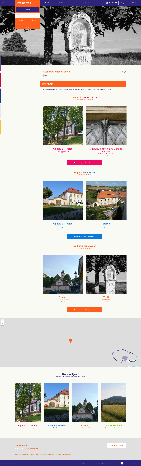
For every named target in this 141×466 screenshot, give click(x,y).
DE (116, 3)
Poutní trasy (88, 3)
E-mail (21, 20)
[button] (70, 341)
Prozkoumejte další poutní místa (84, 163)
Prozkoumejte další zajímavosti (84, 310)
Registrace (124, 3)
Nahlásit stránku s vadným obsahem (27, 24)
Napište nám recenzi (116, 445)
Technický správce (83, 463)
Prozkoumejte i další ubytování (84, 236)
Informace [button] (100, 3)
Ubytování (60, 3)
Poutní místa (48, 3)
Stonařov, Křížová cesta (56, 71)
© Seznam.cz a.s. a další (136, 366)
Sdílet (34, 20)
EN (110, 3)
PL (113, 3)
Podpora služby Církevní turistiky (103, 463)
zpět (124, 72)
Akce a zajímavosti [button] (74, 3)
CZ (107, 3)
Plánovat (27, 9)
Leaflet (130, 366)
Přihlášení (135, 3)
